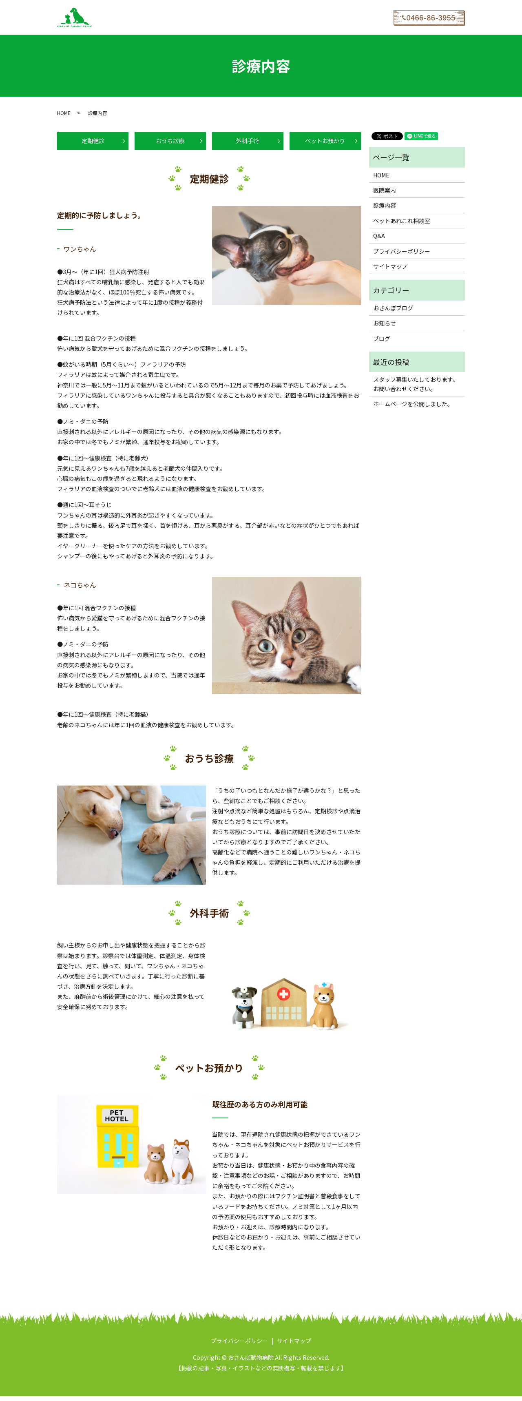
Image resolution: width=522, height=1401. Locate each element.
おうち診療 (170, 143)
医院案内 (130, 16)
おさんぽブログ (276, 16)
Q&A (244, 16)
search (338, 17)
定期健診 (93, 143)
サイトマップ (390, 266)
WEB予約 (313, 16)
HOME (104, 16)
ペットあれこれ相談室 (204, 16)
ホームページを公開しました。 (413, 404)
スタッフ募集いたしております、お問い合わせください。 (415, 383)
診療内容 (160, 16)
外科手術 (247, 143)
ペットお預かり (325, 143)
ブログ (381, 338)
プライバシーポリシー (401, 251)
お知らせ (384, 323)
